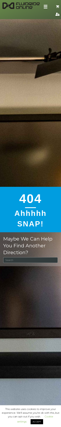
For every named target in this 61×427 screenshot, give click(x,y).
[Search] (30, 260)
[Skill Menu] (45, 6)
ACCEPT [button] (37, 421)
